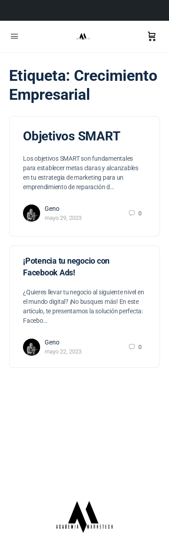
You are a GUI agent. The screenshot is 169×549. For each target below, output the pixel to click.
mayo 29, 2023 (63, 217)
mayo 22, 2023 (63, 351)
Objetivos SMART (71, 136)
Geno (52, 208)
